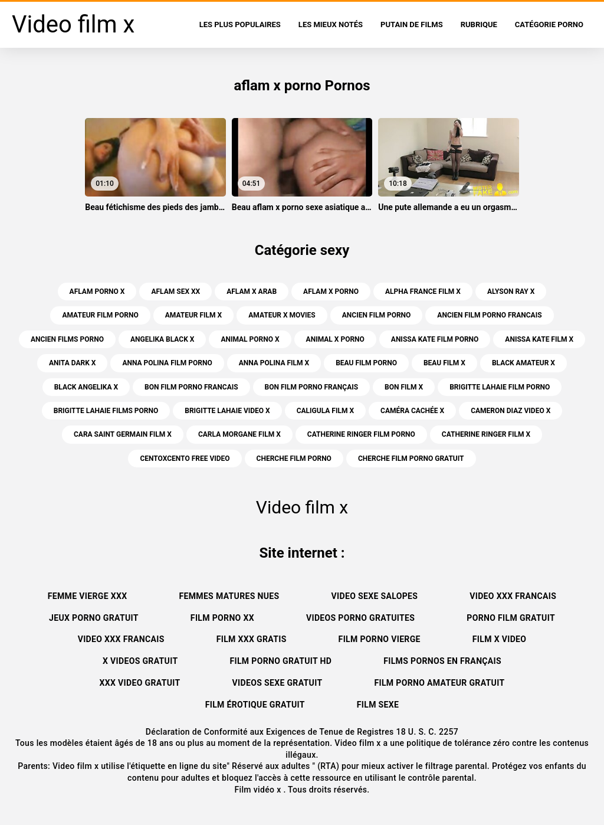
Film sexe (378, 704)
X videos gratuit (140, 661)
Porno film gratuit (511, 618)
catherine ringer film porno (361, 434)
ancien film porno (376, 315)
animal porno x (250, 339)
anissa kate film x (539, 339)
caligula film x (325, 411)
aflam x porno (331, 291)
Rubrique (479, 24)
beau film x (444, 363)
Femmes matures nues (229, 596)
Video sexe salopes (374, 596)
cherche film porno (294, 458)
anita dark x (72, 363)
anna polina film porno (167, 363)
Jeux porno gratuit (94, 618)
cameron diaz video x (510, 411)
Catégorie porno (549, 24)
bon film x (404, 387)
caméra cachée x (412, 411)
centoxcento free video (184, 458)
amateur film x (193, 315)
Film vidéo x (258, 789)
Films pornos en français (442, 661)
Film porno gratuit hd (280, 661)
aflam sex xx (175, 291)
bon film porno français (312, 387)
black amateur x (523, 363)
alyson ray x (510, 291)
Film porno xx (222, 618)
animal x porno (335, 339)
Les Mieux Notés (330, 24)
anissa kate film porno (435, 339)
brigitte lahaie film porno (499, 387)
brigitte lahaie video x (227, 411)
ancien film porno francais (489, 315)
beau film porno (366, 363)
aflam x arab (251, 291)
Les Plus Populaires (240, 24)
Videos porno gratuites (360, 618)
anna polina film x (274, 363)
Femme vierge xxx (87, 596)
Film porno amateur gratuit (439, 683)
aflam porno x (97, 291)
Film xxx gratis (251, 639)
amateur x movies (282, 315)
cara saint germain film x (123, 434)
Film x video (499, 639)
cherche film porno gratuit (411, 458)
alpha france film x (423, 291)
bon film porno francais (191, 387)
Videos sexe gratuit (277, 683)
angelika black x (162, 339)
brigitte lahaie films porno (106, 411)
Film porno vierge (380, 639)
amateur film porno (100, 315)
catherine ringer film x (486, 434)
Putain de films (411, 24)
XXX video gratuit (140, 683)
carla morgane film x (239, 434)
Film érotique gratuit (255, 704)
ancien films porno (67, 339)
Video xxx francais (513, 596)
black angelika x (86, 387)
